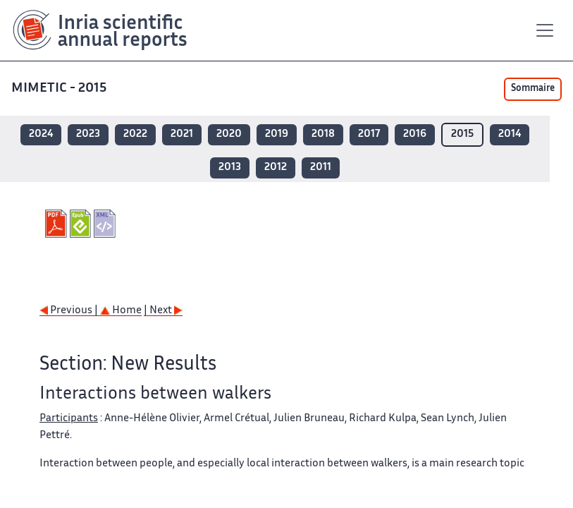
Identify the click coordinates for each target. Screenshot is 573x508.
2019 (276, 134)
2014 (509, 134)
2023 (88, 134)
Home (121, 310)
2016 (414, 134)
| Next (163, 310)
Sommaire (533, 89)
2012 (275, 167)
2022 (135, 134)
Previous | (69, 310)
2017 (369, 134)
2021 (182, 134)
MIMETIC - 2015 (58, 89)
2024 (41, 134)
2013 (229, 167)
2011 (320, 167)
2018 (323, 134)
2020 (229, 134)
